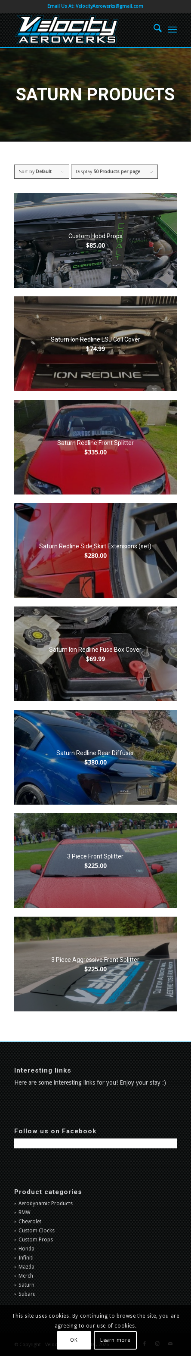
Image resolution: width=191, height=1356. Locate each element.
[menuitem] (153, 29)
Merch (25, 1276)
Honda (26, 1249)
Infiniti (26, 1258)
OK (73, 1340)
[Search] (153, 29)
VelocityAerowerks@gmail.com (109, 6)
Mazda (26, 1267)
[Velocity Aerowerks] (79, 29)
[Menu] (172, 29)
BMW (24, 1213)
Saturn (26, 1285)
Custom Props (35, 1240)
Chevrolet (29, 1222)
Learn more (115, 1340)
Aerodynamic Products (45, 1203)
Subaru (27, 1294)
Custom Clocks (36, 1231)
